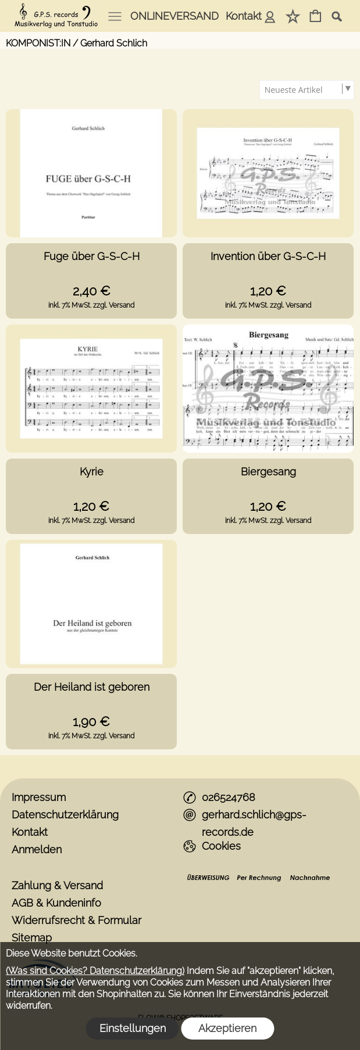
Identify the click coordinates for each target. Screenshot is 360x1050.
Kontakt (244, 16)
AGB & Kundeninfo (56, 903)
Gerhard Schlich (113, 43)
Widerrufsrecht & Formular (76, 920)
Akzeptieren (227, 1028)
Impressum (39, 797)
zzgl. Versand (113, 305)
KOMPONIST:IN (38, 43)
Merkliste (292, 16)
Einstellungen (132, 1028)
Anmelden (270, 16)
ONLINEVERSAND (174, 16)
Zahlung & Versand (57, 885)
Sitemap (32, 938)
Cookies (221, 846)
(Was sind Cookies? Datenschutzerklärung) (95, 970)
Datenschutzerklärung (65, 815)
